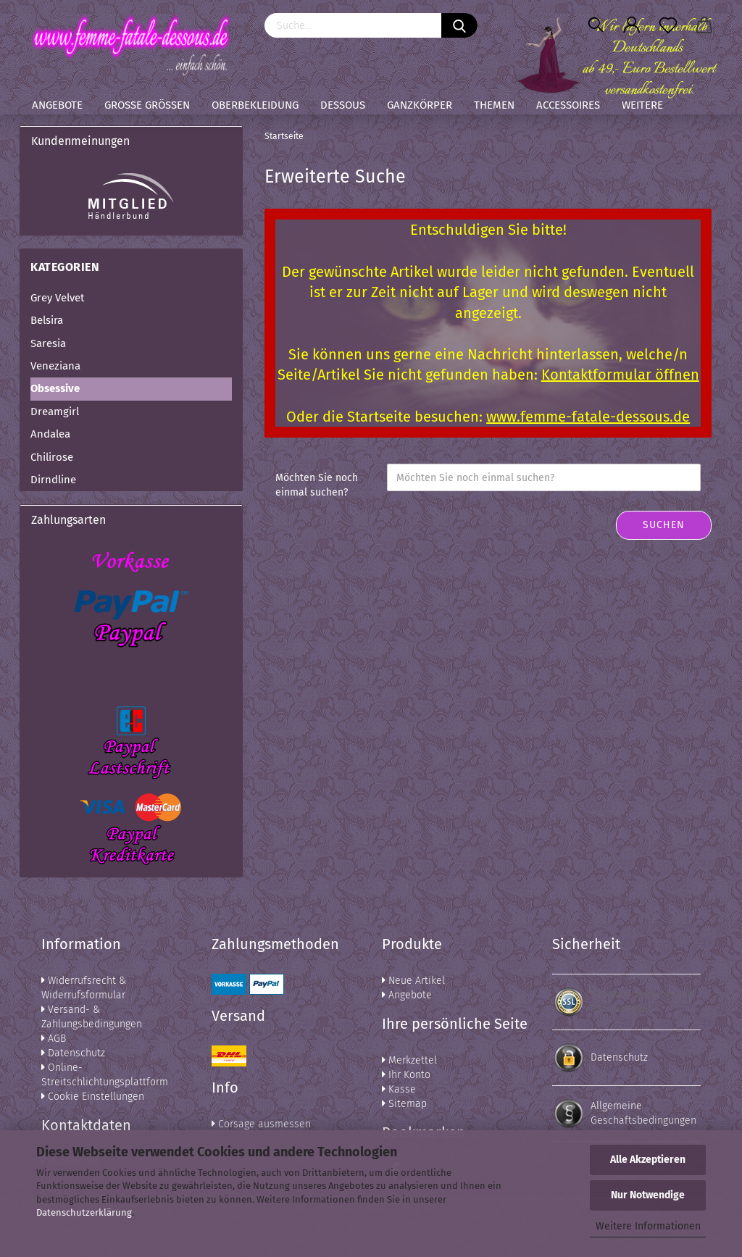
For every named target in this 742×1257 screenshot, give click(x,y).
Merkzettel (409, 1060)
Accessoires (568, 105)
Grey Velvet (57, 297)
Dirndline (53, 479)
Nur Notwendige (648, 1195)
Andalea (50, 433)
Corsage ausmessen (261, 1124)
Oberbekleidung (255, 105)
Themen (494, 105)
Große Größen (147, 105)
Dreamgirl (54, 411)
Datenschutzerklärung (84, 1212)
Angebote (57, 105)
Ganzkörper (419, 105)
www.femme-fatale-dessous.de (588, 416)
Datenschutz (73, 1053)
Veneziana (55, 365)
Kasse (399, 1089)
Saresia (48, 343)
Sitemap (404, 1104)
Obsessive (55, 388)
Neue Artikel (413, 980)
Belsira (46, 320)
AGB (53, 1038)
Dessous (342, 105)
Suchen (664, 525)
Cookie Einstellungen (92, 1096)
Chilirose (51, 457)
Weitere (642, 105)
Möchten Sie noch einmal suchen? (316, 485)
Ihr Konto (406, 1075)
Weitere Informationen (648, 1226)
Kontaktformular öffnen (620, 374)
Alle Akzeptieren (647, 1159)
